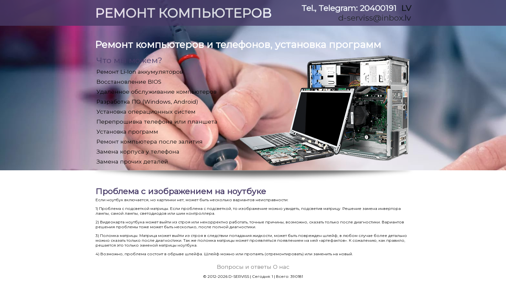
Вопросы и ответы (244, 266)
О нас (281, 266)
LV (406, 8)
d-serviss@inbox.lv (374, 18)
